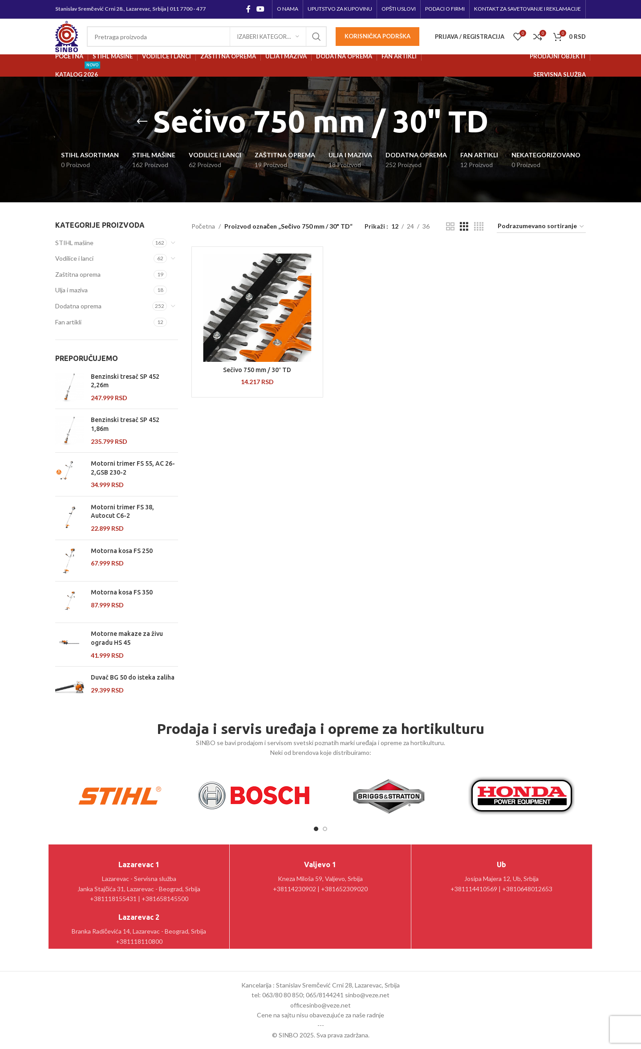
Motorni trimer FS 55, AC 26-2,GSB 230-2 (133, 468)
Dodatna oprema (78, 306)
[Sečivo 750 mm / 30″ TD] (257, 308)
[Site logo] (66, 36)
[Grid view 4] (478, 226)
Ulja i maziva (71, 290)
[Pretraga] (207, 36)
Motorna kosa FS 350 (122, 592)
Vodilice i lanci (74, 258)
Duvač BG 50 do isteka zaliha (132, 677)
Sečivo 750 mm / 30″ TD (257, 369)
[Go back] (142, 122)
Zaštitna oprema (78, 274)
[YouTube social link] (261, 9)
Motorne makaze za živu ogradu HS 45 (127, 638)
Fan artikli (68, 322)
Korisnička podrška (377, 36)
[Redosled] (541, 226)
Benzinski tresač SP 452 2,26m (125, 381)
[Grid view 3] (464, 226)
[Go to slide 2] (325, 829)
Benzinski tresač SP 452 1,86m (125, 424)
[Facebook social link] (248, 9)
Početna (203, 226)
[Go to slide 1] (316, 829)
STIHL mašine (74, 242)
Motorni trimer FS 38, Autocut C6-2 (122, 512)
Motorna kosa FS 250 (122, 550)
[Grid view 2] (450, 226)
